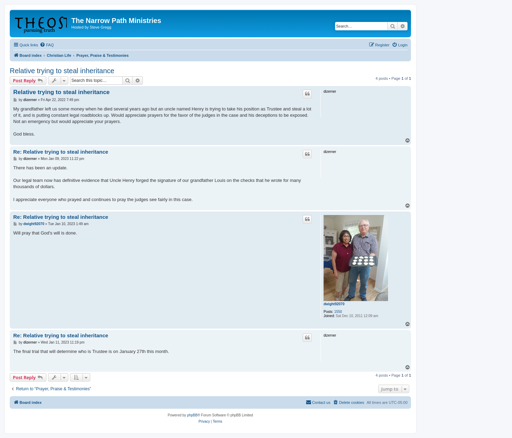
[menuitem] (47, 45)
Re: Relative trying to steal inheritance (60, 152)
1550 (338, 312)
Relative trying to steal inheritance (62, 71)
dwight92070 (334, 304)
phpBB (192, 415)
